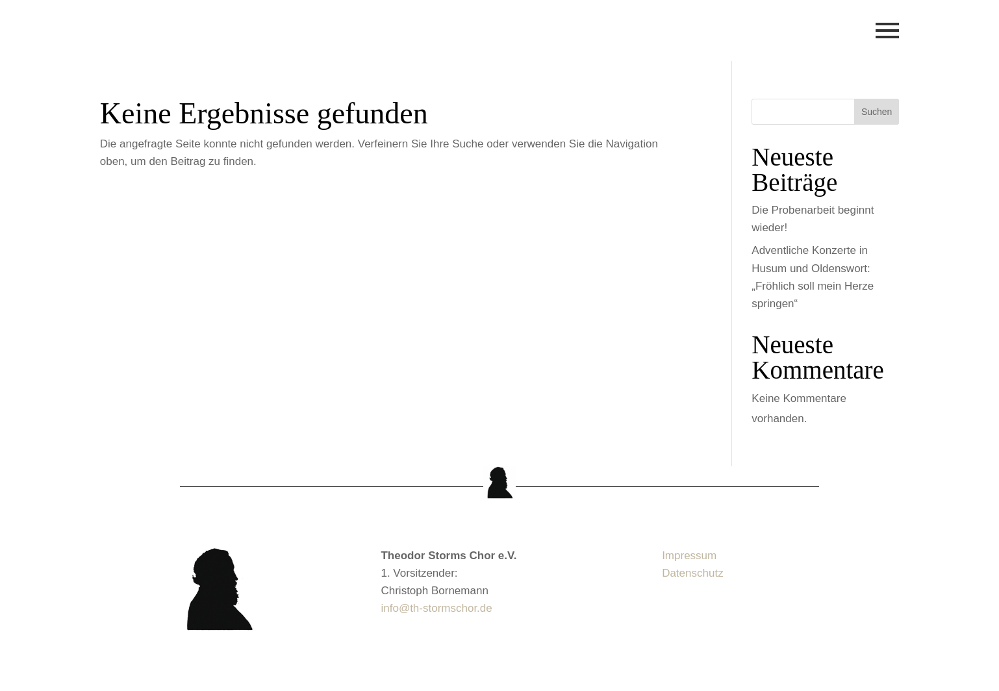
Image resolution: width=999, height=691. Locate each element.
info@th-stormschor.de (436, 608)
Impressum (689, 555)
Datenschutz (693, 573)
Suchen (876, 112)
